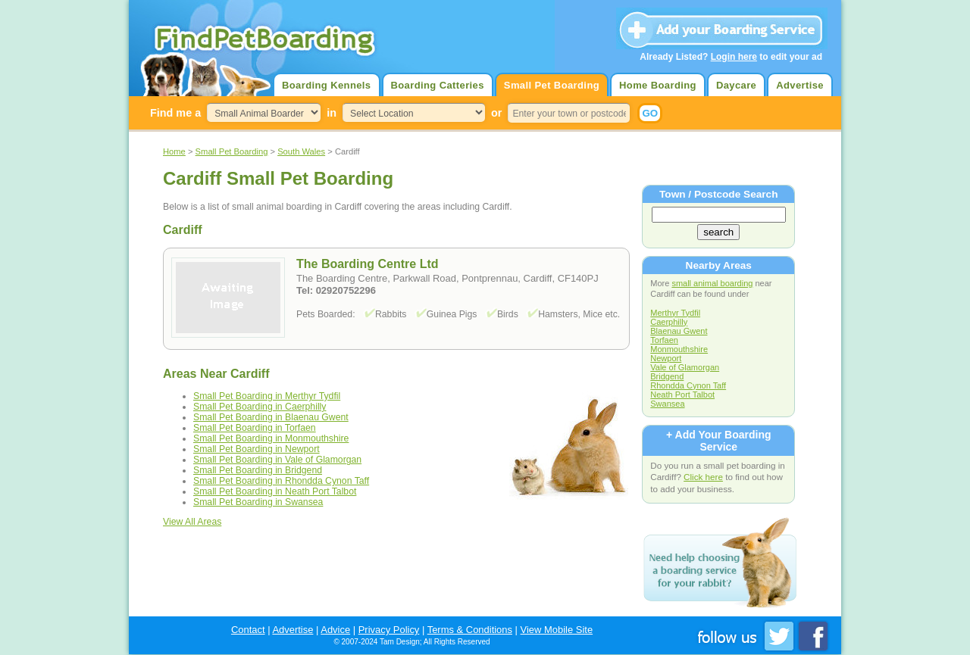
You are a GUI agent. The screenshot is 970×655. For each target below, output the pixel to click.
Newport (665, 358)
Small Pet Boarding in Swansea (258, 502)
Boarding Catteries (437, 85)
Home (174, 151)
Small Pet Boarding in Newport (256, 449)
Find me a (175, 113)
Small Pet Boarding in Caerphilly (259, 406)
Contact (248, 629)
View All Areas (192, 521)
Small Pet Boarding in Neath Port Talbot (274, 491)
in (331, 113)
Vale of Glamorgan (684, 367)
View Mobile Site (557, 629)
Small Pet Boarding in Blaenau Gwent (271, 417)
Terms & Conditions (469, 629)
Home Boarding (657, 85)
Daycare (736, 85)
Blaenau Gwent (678, 330)
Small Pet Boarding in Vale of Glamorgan (277, 459)
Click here (703, 477)
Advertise (800, 85)
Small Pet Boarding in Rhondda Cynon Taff (281, 481)
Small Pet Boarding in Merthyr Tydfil (266, 396)
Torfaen (664, 340)
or (496, 113)
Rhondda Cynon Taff (688, 385)
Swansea (667, 403)
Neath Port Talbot (682, 394)
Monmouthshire (679, 349)
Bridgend (667, 376)
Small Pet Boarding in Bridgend (257, 470)
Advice (335, 629)
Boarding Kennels (326, 85)
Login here (734, 56)
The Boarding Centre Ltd (367, 263)
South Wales (301, 151)
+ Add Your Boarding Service (718, 441)
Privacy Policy (389, 629)
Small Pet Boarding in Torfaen (254, 428)
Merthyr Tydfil (675, 312)
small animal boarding (712, 283)
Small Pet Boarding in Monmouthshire (271, 438)
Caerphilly (668, 321)
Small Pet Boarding (551, 85)
